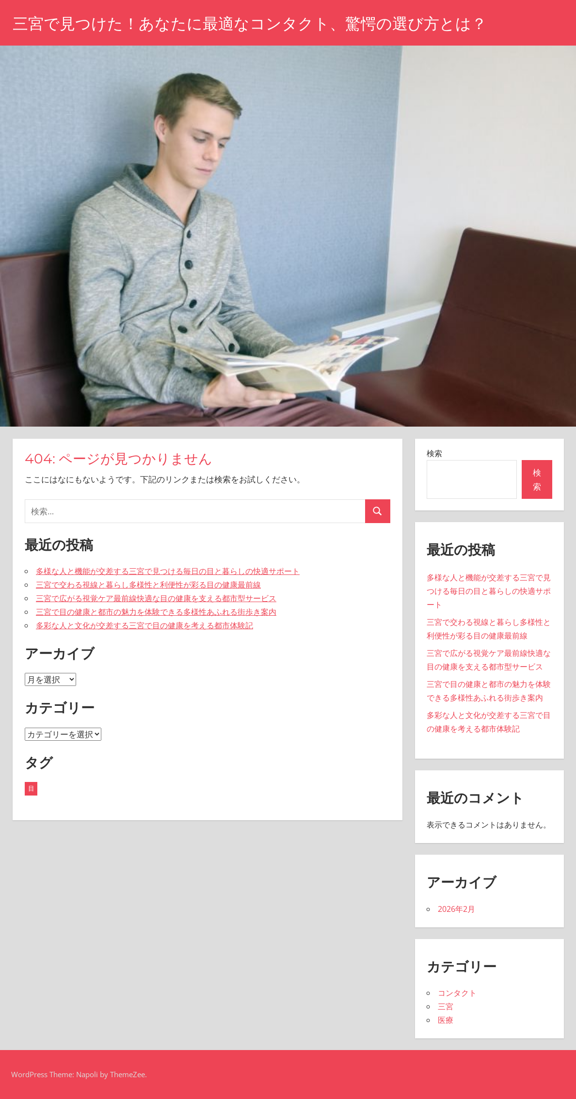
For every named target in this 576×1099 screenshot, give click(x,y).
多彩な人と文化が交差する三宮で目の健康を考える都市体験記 (144, 625)
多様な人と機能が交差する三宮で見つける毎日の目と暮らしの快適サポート (168, 571)
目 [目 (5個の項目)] (31, 788)
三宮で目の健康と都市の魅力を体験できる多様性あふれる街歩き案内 (156, 611)
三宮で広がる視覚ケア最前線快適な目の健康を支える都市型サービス (156, 598)
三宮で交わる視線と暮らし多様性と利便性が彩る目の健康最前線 (148, 584)
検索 (434, 453)
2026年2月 (456, 909)
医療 (445, 1020)
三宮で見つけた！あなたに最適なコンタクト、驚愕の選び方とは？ (250, 23)
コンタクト (457, 993)
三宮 (445, 1006)
